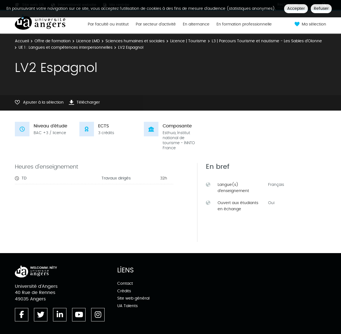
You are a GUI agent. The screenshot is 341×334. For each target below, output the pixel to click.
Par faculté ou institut (108, 24)
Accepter (296, 8)
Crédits (124, 291)
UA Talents (127, 306)
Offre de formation (52, 41)
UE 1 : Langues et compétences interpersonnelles (65, 47)
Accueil (22, 41)
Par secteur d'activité (156, 24)
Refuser (321, 8)
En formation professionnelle (244, 24)
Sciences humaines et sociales (135, 41)
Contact (125, 283)
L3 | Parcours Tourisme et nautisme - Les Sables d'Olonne (267, 41)
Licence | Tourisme (188, 41)
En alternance (196, 24)
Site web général (133, 298)
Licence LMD (88, 41)
